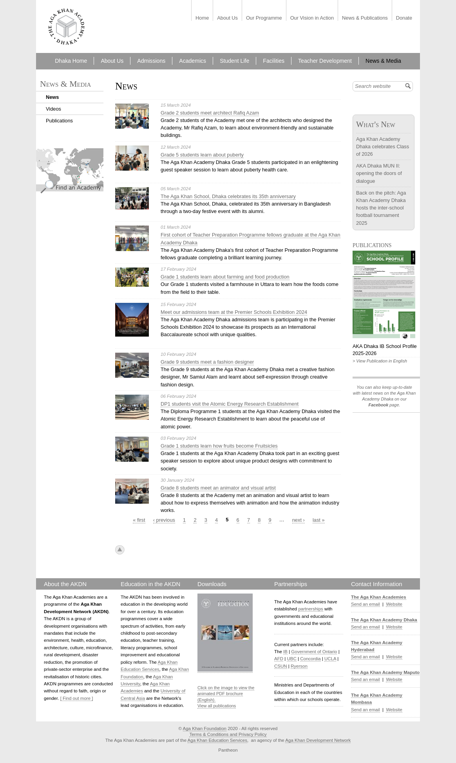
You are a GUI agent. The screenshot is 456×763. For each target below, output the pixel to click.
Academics (192, 61)
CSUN (280, 666)
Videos (53, 109)
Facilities (273, 61)
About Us (227, 18)
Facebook (378, 404)
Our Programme (264, 18)
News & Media (383, 61)
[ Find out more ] (76, 698)
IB (285, 651)
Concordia (310, 658)
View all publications (216, 705)
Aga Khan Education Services (217, 740)
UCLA (330, 658)
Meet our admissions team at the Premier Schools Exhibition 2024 (234, 312)
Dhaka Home (71, 61)
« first (139, 520)
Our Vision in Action (312, 18)
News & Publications (365, 18)
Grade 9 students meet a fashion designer (207, 362)
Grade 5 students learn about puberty (202, 155)
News (52, 97)
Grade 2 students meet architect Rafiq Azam (210, 113)
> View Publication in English (380, 361)
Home (202, 18)
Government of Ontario (314, 651)
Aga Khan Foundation (204, 728)
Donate (404, 18)
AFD (278, 658)
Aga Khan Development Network (318, 740)
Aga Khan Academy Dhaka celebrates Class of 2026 (382, 146)
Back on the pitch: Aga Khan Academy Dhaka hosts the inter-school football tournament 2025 (381, 208)
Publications (59, 121)
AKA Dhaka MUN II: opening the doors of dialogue (379, 173)
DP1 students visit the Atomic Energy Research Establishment (230, 404)
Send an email (365, 604)
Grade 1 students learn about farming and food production (225, 277)
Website (394, 604)
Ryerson (299, 666)
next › (298, 520)
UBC (291, 658)
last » (319, 520)
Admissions (151, 61)
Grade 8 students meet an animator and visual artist (218, 488)
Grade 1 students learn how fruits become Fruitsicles (219, 446)
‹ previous (164, 520)
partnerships (310, 608)
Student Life (234, 61)
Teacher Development (325, 61)
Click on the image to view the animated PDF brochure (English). (225, 693)
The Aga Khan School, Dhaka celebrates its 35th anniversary (228, 196)
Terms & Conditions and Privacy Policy (227, 734)
